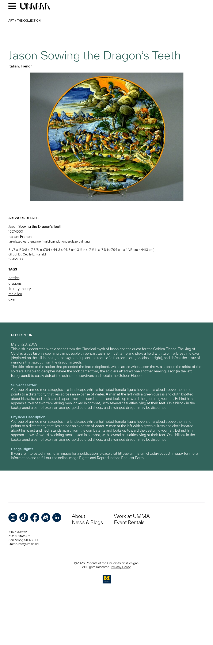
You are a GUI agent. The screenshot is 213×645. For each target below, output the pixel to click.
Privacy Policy (120, 567)
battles (13, 278)
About (78, 516)
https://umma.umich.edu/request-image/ (150, 453)
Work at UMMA (132, 516)
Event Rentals (129, 522)
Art (11, 20)
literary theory (19, 289)
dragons (15, 283)
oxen (12, 299)
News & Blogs (87, 522)
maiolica (15, 294)
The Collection (29, 20)
